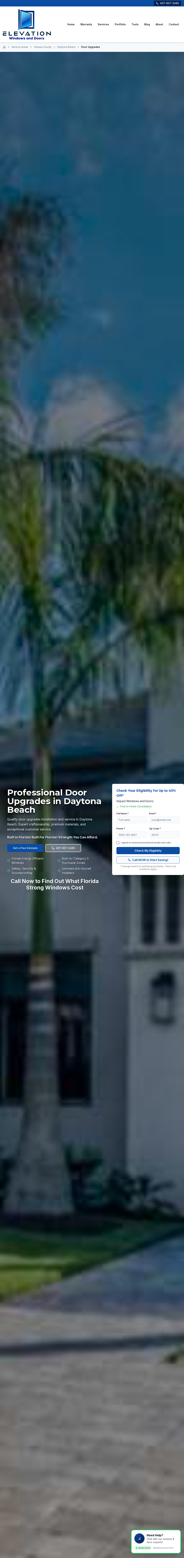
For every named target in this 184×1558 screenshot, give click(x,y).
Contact (174, 26)
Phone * (120, 833)
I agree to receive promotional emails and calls (146, 847)
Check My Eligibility (148, 855)
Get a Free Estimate (25, 852)
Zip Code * (155, 833)
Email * (153, 817)
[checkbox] (117, 847)
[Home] (4, 51)
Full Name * (122, 817)
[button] (156, 1541)
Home (71, 26)
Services (103, 26)
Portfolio (120, 26)
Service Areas (20, 51)
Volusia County (43, 51)
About (159, 26)
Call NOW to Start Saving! (148, 864)
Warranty (86, 26)
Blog (147, 26)
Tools (135, 26)
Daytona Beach (66, 51)
